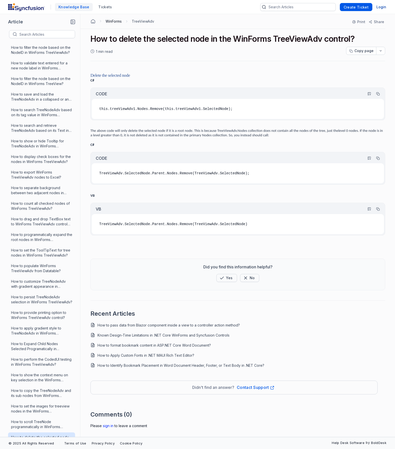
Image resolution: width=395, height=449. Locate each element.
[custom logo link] (26, 7)
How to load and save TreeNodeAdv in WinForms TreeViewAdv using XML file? (42, 259)
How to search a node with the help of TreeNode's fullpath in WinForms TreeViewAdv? (40, 291)
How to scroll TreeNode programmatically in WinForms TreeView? (35, 135)
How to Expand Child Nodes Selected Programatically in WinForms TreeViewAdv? (34, 57)
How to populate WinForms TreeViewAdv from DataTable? (36, 212)
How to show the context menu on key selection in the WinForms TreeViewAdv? (39, 88)
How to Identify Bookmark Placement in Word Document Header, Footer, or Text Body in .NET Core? (180, 365)
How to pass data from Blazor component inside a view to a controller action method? (168, 325)
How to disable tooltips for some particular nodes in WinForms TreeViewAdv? (38, 415)
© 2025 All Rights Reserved (31, 443)
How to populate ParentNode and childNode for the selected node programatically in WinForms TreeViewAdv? (39, 322)
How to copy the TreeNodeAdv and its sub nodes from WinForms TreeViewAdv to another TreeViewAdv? (41, 103)
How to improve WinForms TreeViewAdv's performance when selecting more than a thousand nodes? (40, 228)
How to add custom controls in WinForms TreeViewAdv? (36, 196)
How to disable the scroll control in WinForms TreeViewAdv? (40, 430)
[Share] (376, 22)
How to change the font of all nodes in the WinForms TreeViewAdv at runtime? (41, 306)
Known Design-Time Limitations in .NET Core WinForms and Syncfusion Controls (163, 335)
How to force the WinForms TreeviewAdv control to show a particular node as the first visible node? (38, 384)
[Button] (249, 278)
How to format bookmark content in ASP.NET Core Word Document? (154, 345)
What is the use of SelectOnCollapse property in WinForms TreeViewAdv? (41, 337)
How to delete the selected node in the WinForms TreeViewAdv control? (40, 150)
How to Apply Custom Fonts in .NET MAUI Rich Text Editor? (145, 355)
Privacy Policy (103, 443)
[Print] (359, 22)
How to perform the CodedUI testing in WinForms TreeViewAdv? (41, 72)
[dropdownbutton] (380, 51)
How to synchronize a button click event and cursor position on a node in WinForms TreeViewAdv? (41, 369)
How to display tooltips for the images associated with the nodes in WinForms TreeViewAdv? (41, 353)
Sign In (108, 426)
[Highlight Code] (367, 94)
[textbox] (47, 34)
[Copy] (375, 94)
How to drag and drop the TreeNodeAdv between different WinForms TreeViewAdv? (38, 244)
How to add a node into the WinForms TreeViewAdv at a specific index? (41, 275)
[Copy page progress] (361, 51)
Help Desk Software (348, 443)
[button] (73, 22)
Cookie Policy (131, 443)
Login (381, 7)
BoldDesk (378, 443)
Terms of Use (75, 443)
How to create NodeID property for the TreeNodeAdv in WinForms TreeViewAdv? (40, 181)
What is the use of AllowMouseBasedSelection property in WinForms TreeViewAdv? (41, 400)
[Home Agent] (92, 21)
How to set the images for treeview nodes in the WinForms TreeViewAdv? (40, 119)
